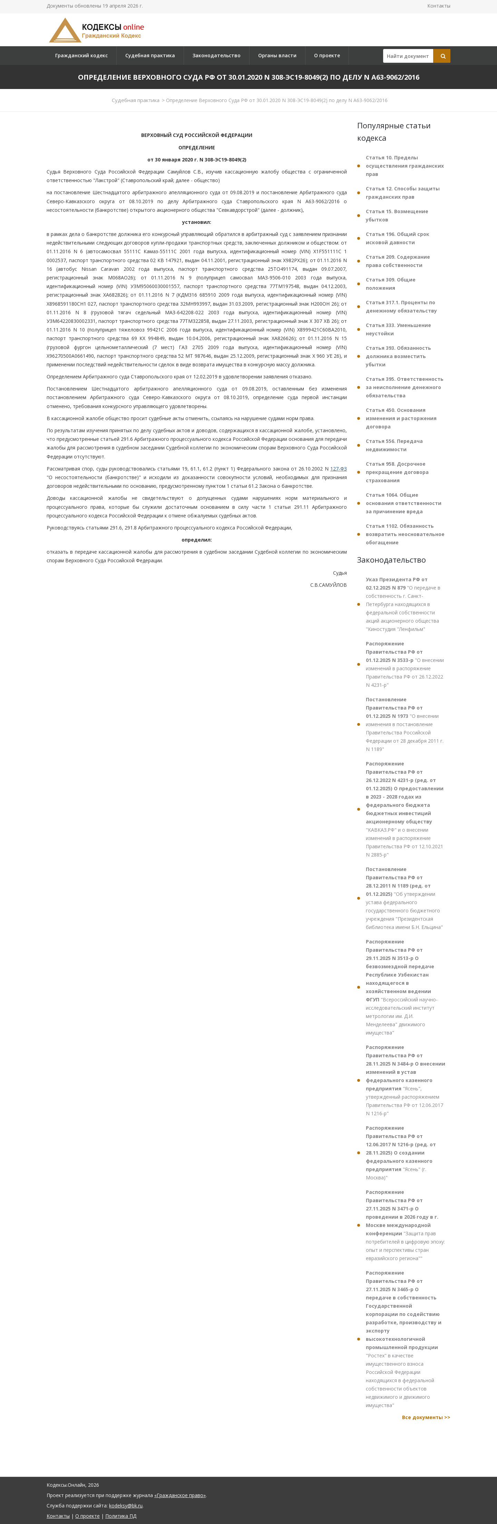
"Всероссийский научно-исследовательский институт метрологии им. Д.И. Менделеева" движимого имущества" (402, 987)
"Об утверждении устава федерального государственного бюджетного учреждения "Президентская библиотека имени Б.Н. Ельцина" (404, 898)
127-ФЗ (338, 468)
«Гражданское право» (180, 1495)
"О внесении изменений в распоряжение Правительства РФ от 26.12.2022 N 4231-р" (405, 664)
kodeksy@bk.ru (126, 1505)
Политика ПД (120, 1516)
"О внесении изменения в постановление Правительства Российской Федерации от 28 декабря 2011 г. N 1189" (405, 724)
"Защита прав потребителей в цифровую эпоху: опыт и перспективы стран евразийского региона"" (405, 1225)
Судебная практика (150, 55)
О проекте (327, 55)
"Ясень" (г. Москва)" (401, 1153)
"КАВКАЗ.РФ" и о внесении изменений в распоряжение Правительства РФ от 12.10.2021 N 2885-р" (405, 809)
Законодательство (217, 55)
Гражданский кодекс (81, 55)
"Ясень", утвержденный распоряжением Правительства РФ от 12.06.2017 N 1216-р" (405, 1080)
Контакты (438, 5)
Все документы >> (426, 1417)
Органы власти (277, 55)
